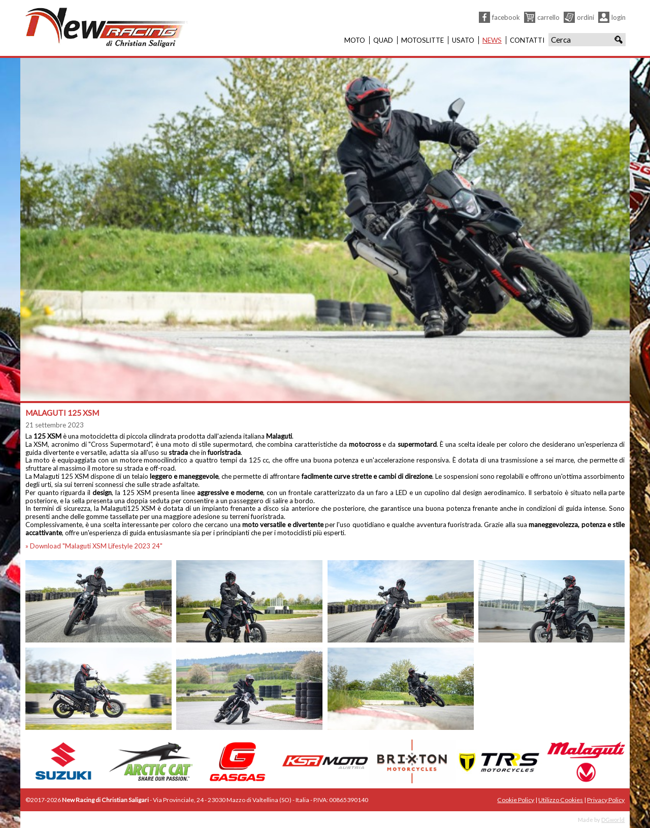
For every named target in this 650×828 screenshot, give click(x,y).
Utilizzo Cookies (560, 800)
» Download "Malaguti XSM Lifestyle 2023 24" (93, 546)
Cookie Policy (515, 800)
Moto (354, 40)
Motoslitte (422, 40)
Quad (383, 40)
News (492, 40)
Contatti (527, 40)
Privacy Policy (606, 800)
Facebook (506, 17)
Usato (463, 40)
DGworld (613, 819)
